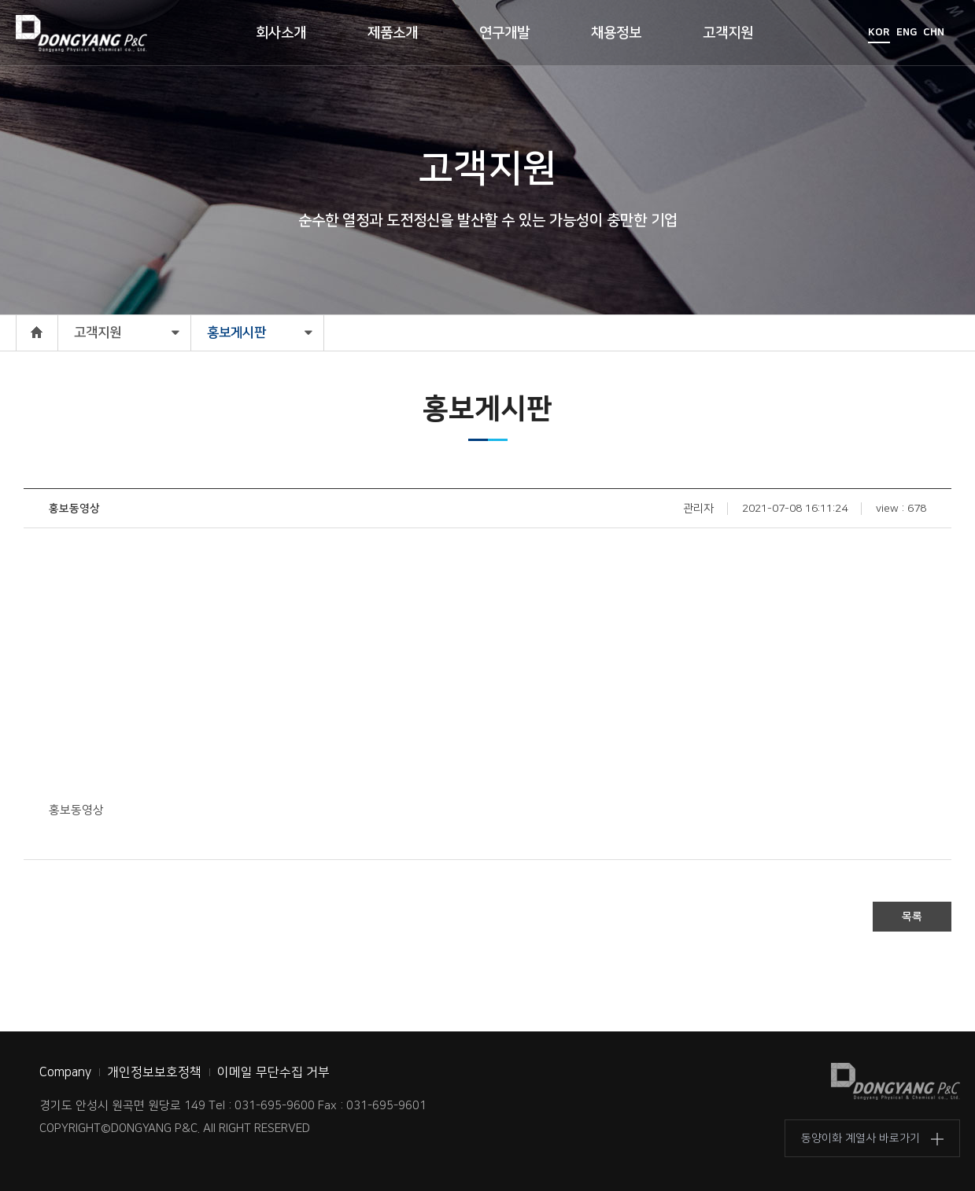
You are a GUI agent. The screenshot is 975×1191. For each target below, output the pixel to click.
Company (65, 1072)
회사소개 (281, 33)
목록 (912, 916)
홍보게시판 (236, 332)
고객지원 (728, 33)
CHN (933, 32)
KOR (879, 32)
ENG (906, 32)
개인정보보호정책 (154, 1072)
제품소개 (392, 33)
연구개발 (504, 33)
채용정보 (616, 33)
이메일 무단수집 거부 (273, 1072)
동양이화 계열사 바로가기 (860, 1138)
